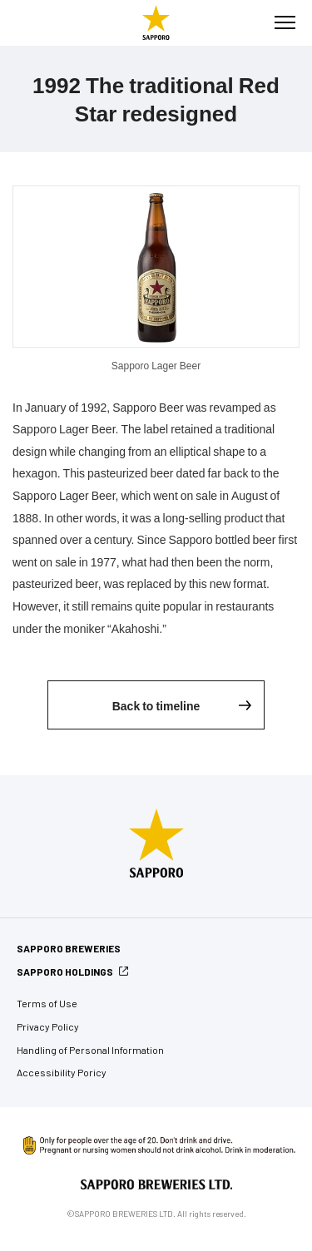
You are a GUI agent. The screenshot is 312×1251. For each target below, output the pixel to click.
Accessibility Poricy (61, 1072)
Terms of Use (47, 1003)
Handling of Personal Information (90, 1050)
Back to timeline (156, 705)
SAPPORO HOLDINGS (65, 971)
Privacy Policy (48, 1026)
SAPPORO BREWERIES (69, 948)
